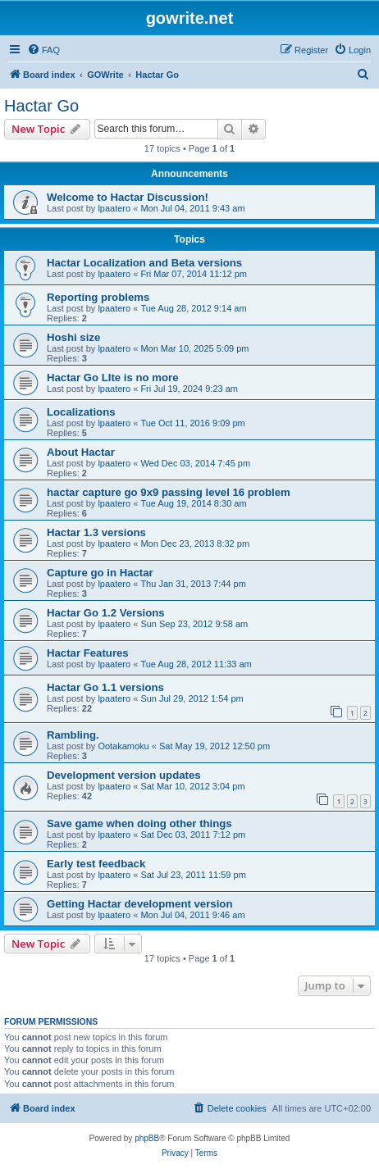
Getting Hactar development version (139, 904)
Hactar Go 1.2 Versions (106, 613)
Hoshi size (73, 337)
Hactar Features (88, 653)
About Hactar (81, 452)
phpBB (147, 1138)
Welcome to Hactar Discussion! (127, 197)
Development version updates (124, 775)
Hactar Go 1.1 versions (105, 687)
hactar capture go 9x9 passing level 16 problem (168, 492)
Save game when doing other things (139, 823)
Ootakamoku (123, 746)
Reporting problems (98, 297)
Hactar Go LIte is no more (113, 377)
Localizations (81, 412)
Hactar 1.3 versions (96, 532)
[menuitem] (43, 50)
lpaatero (114, 208)
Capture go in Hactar (100, 572)
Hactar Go (41, 106)
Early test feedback (96, 863)
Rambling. (73, 735)
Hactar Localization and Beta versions (144, 263)
